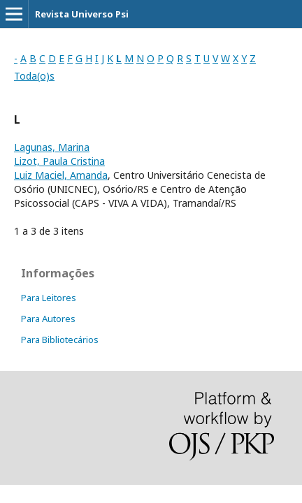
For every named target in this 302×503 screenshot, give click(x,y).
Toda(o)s (34, 75)
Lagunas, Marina (51, 147)
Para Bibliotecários (60, 339)
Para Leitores (48, 297)
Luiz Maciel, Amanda (61, 175)
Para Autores (48, 318)
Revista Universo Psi (82, 14)
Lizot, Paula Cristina (59, 161)
